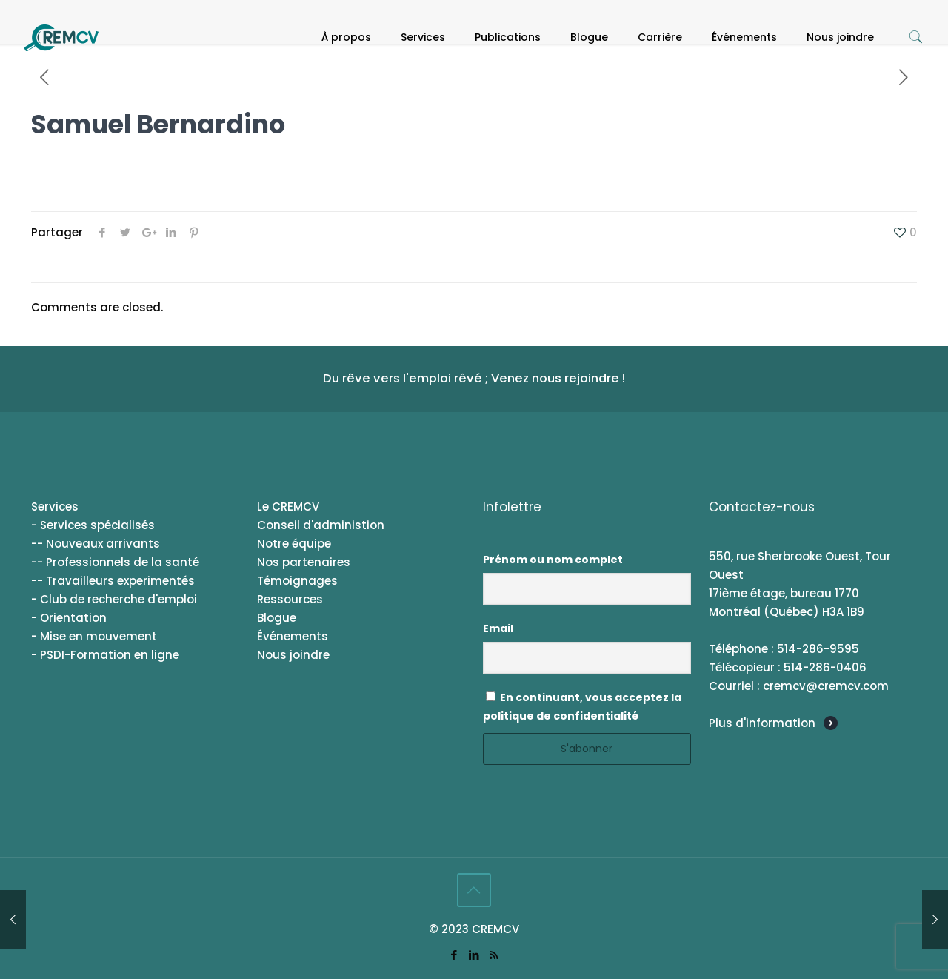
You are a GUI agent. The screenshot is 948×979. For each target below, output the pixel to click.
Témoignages (297, 580)
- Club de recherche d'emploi (114, 599)
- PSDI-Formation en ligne (105, 655)
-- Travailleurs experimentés (113, 580)
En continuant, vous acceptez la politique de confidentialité (582, 706)
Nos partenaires (303, 562)
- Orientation (69, 617)
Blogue (276, 617)
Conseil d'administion (320, 525)
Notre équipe (294, 543)
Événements (292, 636)
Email (498, 628)
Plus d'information (762, 723)
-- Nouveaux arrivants (95, 543)
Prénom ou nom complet (553, 559)
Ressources (290, 599)
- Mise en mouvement (94, 636)
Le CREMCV (288, 506)
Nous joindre (293, 655)
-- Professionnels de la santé (115, 562)
